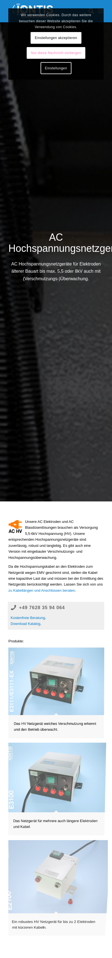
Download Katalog (25, 624)
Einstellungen (56, 68)
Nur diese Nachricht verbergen (56, 53)
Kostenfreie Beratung (27, 618)
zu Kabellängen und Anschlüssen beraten (41, 590)
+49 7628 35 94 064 (42, 607)
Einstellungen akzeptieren (56, 38)
